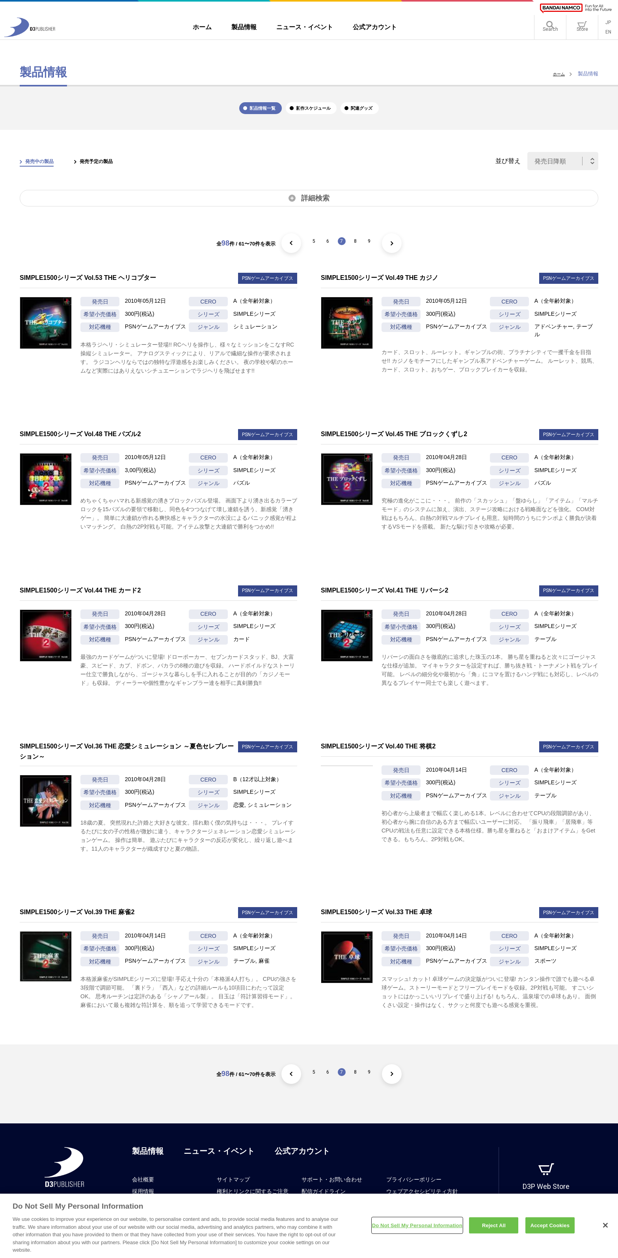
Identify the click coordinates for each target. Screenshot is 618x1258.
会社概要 (143, 1187)
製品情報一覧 (222, 112)
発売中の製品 (46, 168)
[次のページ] (407, 251)
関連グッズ (410, 112)
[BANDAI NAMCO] (576, 8)
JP (608, 26)
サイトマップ (233, 1187)
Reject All (494, 1229)
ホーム (557, 74)
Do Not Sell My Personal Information (417, 1229)
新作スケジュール (317, 112)
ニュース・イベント (219, 1159)
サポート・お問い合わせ (332, 1187)
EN (608, 35)
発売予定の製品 (116, 168)
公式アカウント (302, 1159)
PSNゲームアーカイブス (267, 286)
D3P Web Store (546, 1194)
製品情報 (148, 1159)
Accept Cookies (550, 1229)
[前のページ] (277, 251)
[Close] (605, 1229)
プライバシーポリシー (413, 1187)
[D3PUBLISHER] (29, 38)
